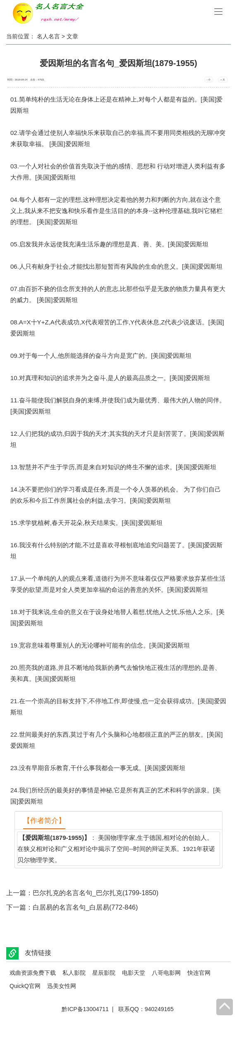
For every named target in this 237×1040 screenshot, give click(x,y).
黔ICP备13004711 (85, 1009)
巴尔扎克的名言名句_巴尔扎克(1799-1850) (95, 892)
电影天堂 (133, 972)
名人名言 (48, 36)
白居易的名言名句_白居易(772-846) (85, 907)
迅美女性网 (61, 986)
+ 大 (222, 79)
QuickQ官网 (25, 986)
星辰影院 (103, 972)
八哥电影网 (166, 972)
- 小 (209, 79)
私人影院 (74, 972)
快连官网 (199, 972)
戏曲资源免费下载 (33, 972)
